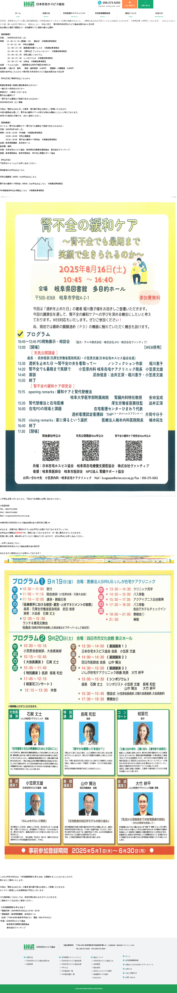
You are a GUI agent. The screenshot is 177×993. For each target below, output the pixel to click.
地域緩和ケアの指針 (100, 974)
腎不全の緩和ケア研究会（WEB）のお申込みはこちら (23, 184)
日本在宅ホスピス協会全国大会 (37, 961)
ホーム (18, 15)
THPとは (64, 967)
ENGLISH (97, 978)
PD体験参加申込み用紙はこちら (13, 190)
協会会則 (96, 967)
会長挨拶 (96, 964)
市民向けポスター (16, 89)
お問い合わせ (130, 977)
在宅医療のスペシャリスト (74, 15)
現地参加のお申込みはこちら (12, 170)
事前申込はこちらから (20, 78)
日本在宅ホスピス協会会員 (71, 964)
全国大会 (46, 15)
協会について (131, 15)
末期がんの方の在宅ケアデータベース (139, 965)
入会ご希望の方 (131, 973)
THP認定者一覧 (67, 971)
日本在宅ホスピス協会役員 (71, 961)
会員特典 (29, 964)
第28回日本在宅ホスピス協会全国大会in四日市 (20, 546)
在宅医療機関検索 (103, 15)
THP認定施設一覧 (68, 974)
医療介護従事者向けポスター (25, 85)
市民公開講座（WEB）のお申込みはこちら (18, 177)
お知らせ (159, 15)
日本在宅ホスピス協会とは (103, 961)
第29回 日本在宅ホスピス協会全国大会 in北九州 (43, 72)
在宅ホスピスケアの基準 (102, 971)
